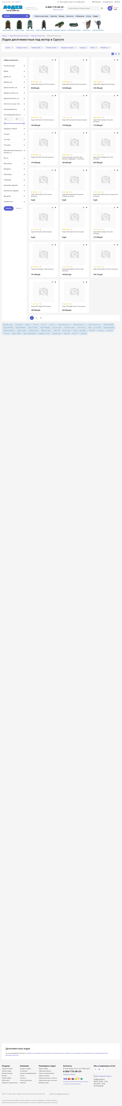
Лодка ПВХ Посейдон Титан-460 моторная (103, 232)
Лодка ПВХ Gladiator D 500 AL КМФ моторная (72, 270)
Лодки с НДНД (16, 333)
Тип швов (7, 145)
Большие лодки (57, 327)
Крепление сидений (10, 185)
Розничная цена (9, 66)
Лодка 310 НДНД (33, 327)
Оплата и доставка (41, 16)
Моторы (4, 1075)
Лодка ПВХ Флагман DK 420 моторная (43, 84)
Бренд (6, 71)
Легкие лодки (81, 327)
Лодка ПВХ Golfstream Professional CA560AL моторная (72, 195)
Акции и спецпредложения (28, 1073)
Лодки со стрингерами (79, 330)
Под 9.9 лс (52, 324)
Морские (27, 324)
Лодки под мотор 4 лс (94, 324)
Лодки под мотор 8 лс (64, 324)
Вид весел (7, 196)
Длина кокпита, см (10, 87)
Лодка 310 (75, 333)
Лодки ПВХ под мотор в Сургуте (19, 36)
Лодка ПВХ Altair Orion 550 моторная (42, 157)
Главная (4, 36)
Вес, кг (6, 158)
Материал (7, 169)
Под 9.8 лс (36, 324)
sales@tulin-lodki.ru (104, 1076)
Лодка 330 (66, 333)
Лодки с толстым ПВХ (94, 327)
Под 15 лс (44, 324)
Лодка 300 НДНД (45, 327)
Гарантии (23, 1082)
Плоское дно (19, 324)
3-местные (101, 330)
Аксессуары (86, 25)
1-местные (6, 333)
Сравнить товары (25, 1068)
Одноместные (30, 1053)
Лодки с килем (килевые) (46, 1073)
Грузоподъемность (10, 109)
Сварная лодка (21, 330)
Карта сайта (5, 1080)
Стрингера (7, 180)
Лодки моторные (7, 1068)
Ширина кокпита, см (11, 93)
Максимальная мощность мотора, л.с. (13, 152)
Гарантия (53, 16)
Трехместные (49, 1053)
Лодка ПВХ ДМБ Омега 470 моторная (73, 306)
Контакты (70, 16)
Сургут (17, 2)
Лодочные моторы (98, 25)
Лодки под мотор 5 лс (79, 324)
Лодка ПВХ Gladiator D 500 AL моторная (105, 269)
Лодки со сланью (44, 1075)
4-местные (92, 330)
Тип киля (7, 139)
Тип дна (6, 134)
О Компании (79, 16)
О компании (23, 1071)
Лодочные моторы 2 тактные (48, 1078)
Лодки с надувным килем (44, 25)
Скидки (95, 16)
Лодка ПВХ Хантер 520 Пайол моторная (74, 120)
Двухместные (40, 1053)
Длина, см (7, 77)
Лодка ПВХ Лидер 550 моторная (41, 306)
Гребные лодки (6, 1071)
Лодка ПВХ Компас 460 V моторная (73, 232)
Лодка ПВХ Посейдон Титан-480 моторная (103, 120)
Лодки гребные (19, 25)
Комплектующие (7, 1073)
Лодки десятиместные (38, 36)
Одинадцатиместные (101, 1053)
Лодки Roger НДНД (108, 327)
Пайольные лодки (69, 327)
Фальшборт (8, 174)
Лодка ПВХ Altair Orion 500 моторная (42, 120)
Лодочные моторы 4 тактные (48, 1080)
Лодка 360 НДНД (8, 327)
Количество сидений (11, 191)
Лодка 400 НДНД (108, 324)
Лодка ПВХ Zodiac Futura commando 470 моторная (105, 195)
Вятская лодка (66, 330)
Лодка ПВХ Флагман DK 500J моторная (74, 84)
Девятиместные (89, 1053)
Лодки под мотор (7, 25)
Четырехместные (58, 1053)
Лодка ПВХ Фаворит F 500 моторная (42, 269)
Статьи (88, 16)
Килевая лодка (56, 333)
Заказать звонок (58, 9)
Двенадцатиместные (12, 1055)
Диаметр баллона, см (11, 98)
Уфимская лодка (46, 330)
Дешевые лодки (8, 324)
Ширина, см (8, 82)
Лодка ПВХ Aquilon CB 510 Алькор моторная (41, 195)
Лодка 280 (83, 333)
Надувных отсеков (10, 129)
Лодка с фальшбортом (29, 333)
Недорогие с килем (44, 333)
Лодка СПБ (56, 330)
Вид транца (8, 163)
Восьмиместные (79, 1053)
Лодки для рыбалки (59, 25)
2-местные (110, 330)
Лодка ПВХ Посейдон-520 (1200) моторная (103, 158)
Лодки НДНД (30, 25)
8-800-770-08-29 (54, 7)
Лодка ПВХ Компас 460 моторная (41, 232)
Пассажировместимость (12, 115)
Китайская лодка (33, 330)
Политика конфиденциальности (59, 1094)
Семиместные (69, 1053)
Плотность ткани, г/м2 (12, 104)
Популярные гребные (74, 25)
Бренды (61, 16)
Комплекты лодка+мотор (10, 1082)
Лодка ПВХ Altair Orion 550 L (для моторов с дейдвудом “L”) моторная (73, 158)
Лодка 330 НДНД (20, 327)
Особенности (8, 202)
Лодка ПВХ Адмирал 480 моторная (104, 84)
